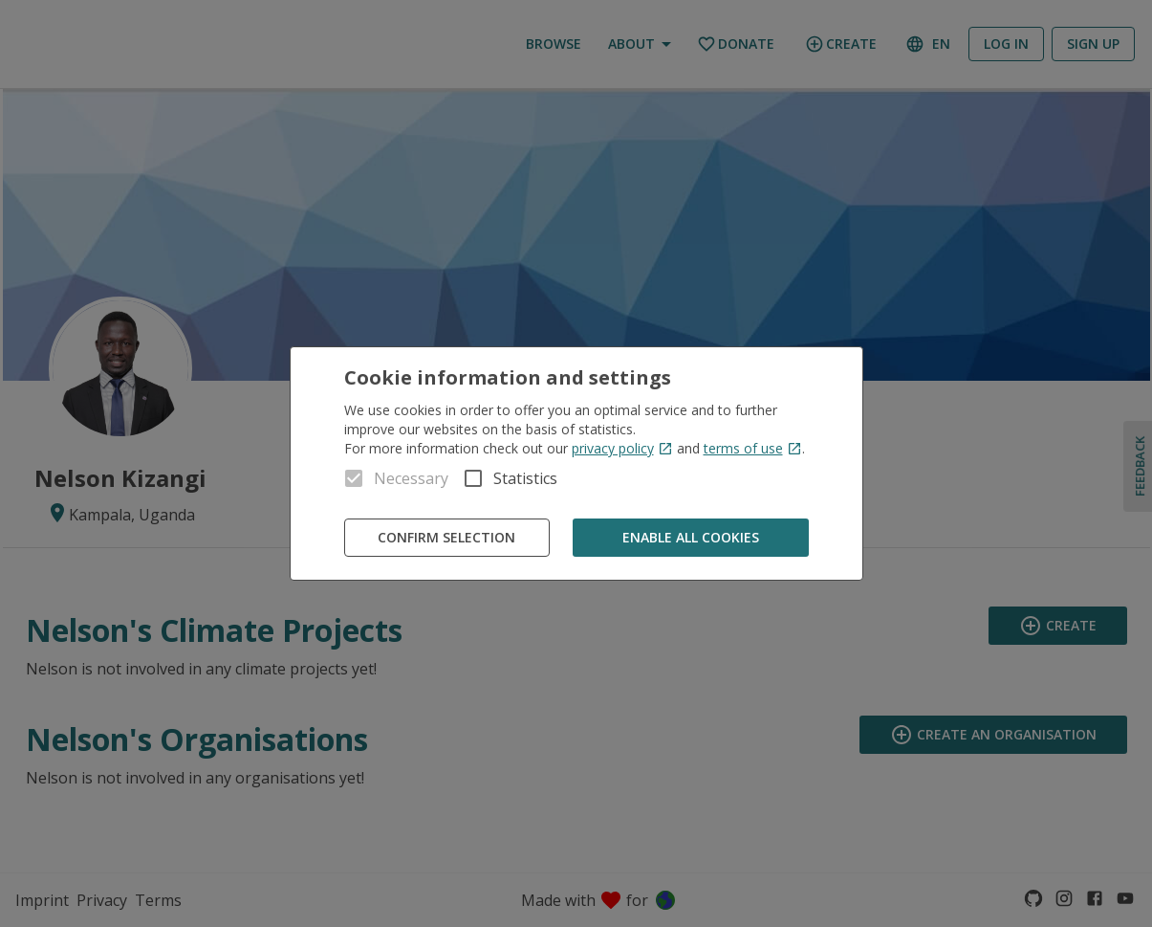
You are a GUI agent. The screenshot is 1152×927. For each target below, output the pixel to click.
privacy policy (622, 448)
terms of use (753, 448)
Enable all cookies (691, 538)
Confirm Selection (447, 538)
